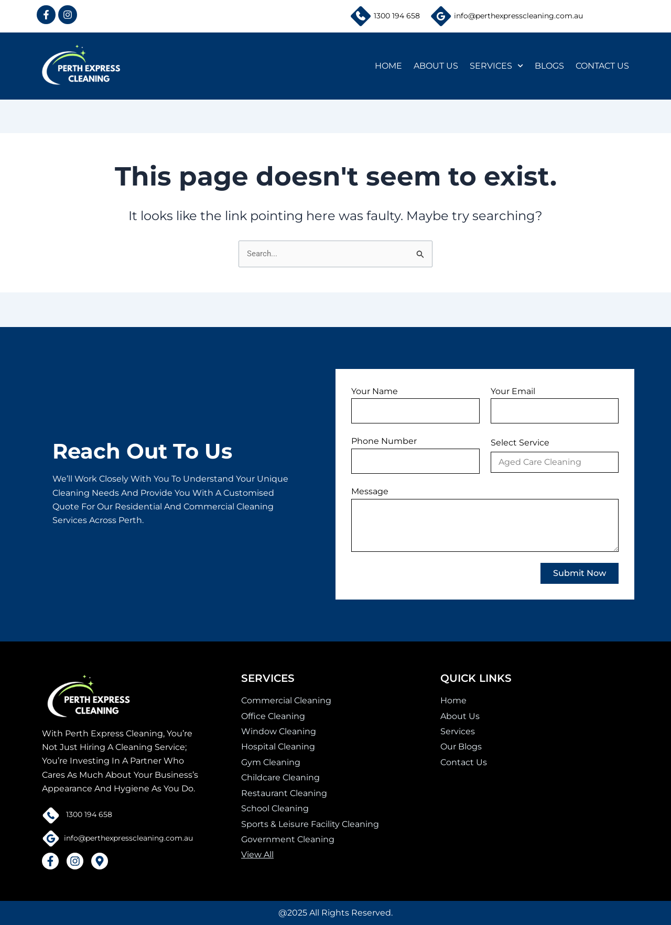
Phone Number (384, 441)
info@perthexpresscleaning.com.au (518, 15)
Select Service (520, 443)
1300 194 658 (397, 15)
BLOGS (549, 66)
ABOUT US (436, 66)
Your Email (513, 391)
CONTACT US (602, 66)
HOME (388, 66)
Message (369, 491)
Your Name (374, 391)
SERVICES (496, 66)
